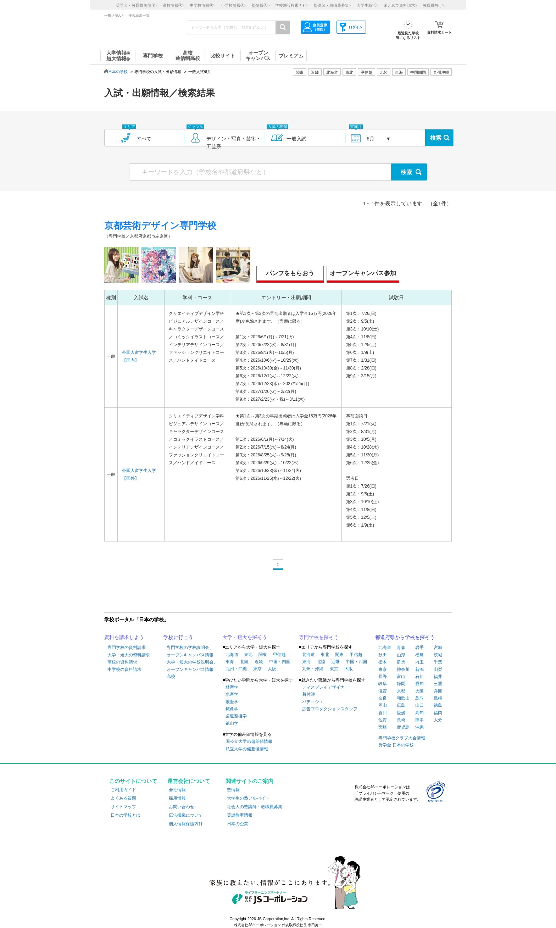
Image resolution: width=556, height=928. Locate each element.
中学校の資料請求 (124, 669)
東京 (257, 668)
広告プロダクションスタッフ (329, 708)
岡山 (382, 705)
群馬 (401, 662)
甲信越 (279, 654)
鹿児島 (403, 727)
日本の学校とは (125, 815)
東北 (248, 654)
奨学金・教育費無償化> (136, 5)
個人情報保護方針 (186, 823)
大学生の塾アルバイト (248, 798)
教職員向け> (433, 5)
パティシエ (312, 701)
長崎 (401, 719)
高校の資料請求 (122, 662)
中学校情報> (202, 5)
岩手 (419, 647)
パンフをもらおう (290, 273)
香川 (382, 712)
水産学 (232, 694)
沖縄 (419, 727)
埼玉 (419, 662)
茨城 (438, 654)
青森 (401, 647)
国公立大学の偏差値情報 (249, 741)
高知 (419, 712)
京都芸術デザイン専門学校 (160, 225)
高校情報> (173, 5)
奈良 (382, 698)
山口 (419, 705)
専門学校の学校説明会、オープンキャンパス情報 (190, 651)
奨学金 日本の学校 (395, 745)
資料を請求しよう (124, 637)
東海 (230, 661)
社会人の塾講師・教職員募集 (254, 806)
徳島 (438, 705)
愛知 (419, 683)
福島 (419, 654)
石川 (419, 676)
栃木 (382, 662)
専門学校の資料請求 (126, 647)
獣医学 (232, 701)
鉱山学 (232, 723)
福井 (438, 676)
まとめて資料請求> (400, 5)
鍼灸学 (232, 708)
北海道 (332, 72)
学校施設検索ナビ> (291, 5)
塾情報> (260, 5)
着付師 (308, 694)
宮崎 (382, 727)
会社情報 (177, 789)
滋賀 (382, 691)
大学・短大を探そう (244, 637)
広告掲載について (186, 815)
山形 (401, 654)
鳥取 (419, 698)
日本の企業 (237, 823)
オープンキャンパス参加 (363, 273)
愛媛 (401, 712)
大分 (438, 719)
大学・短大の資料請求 (128, 654)
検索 (435, 138)
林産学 (232, 687)
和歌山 (403, 698)
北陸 (244, 661)
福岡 (438, 712)
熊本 (419, 719)
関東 (262, 654)
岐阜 (382, 683)
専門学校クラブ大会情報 (401, 737)
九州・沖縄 (236, 668)
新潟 (419, 669)
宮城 (438, 647)
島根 (438, 698)
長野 (382, 676)
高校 (171, 676)
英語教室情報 (239, 815)
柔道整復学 (236, 715)
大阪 (272, 668)
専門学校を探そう (319, 637)
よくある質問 (123, 798)
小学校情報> (233, 5)
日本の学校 (118, 72)
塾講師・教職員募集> (332, 5)
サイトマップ (123, 806)
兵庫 (438, 691)
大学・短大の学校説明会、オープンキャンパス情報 (192, 666)
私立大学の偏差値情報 (247, 748)
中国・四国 (279, 661)
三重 (438, 683)
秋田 (382, 654)
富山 (401, 676)
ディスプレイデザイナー (325, 687)
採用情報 (177, 798)
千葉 (438, 662)
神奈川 (403, 669)
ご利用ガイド (123, 789)
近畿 (259, 661)
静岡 (401, 683)
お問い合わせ (181, 806)
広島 (401, 705)
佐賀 (382, 719)
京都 (401, 691)
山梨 (438, 669)
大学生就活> (367, 5)
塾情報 (233, 789)
